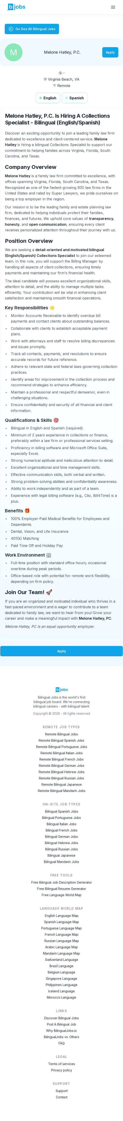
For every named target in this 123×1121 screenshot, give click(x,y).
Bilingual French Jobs (61, 830)
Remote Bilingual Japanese (61, 784)
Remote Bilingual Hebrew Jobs (61, 772)
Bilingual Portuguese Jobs (61, 818)
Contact (61, 1097)
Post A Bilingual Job (61, 1024)
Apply (110, 52)
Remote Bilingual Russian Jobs (61, 778)
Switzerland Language (61, 960)
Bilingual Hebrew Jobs (61, 843)
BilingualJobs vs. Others (61, 1037)
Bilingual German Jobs (61, 836)
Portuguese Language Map (61, 928)
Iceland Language (61, 991)
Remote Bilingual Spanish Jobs (61, 740)
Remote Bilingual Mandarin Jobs (61, 791)
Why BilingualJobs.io (61, 1031)
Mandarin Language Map (61, 953)
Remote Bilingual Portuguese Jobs (61, 747)
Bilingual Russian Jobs (61, 849)
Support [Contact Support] (62, 1091)
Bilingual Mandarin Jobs (61, 862)
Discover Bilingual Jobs (61, 1018)
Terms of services (61, 1064)
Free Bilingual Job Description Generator (61, 882)
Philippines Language (61, 985)
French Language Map (61, 934)
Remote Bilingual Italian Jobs (62, 753)
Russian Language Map (61, 941)
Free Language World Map (62, 895)
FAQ (62, 1043)
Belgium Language (61, 972)
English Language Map (61, 916)
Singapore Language (61, 978)
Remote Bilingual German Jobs (61, 765)
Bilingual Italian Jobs (61, 824)
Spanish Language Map (61, 922)
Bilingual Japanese (61, 855)
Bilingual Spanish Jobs (61, 811)
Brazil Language (61, 966)
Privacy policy (61, 1070)
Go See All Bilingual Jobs (31, 29)
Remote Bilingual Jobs (61, 734)
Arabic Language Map (61, 947)
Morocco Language (61, 997)
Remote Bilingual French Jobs (61, 759)
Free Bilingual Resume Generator (61, 889)
